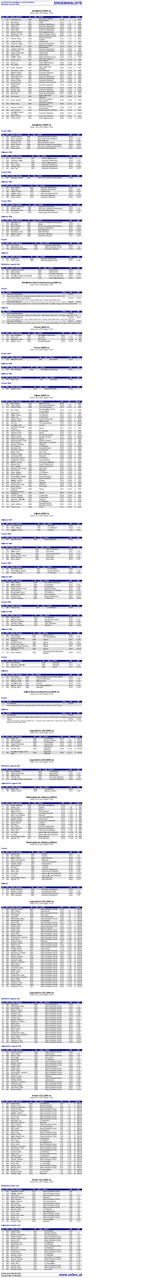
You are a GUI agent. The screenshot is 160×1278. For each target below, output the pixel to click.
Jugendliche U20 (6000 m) (41, 731)
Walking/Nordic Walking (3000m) (41, 797)
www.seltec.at (70, 1275)
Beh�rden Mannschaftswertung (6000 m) (41, 283)
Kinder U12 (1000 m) (41, 1096)
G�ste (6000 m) (41, 395)
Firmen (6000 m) (41, 327)
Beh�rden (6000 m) (41, 11)
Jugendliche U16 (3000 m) (41, 901)
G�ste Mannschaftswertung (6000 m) (41, 692)
